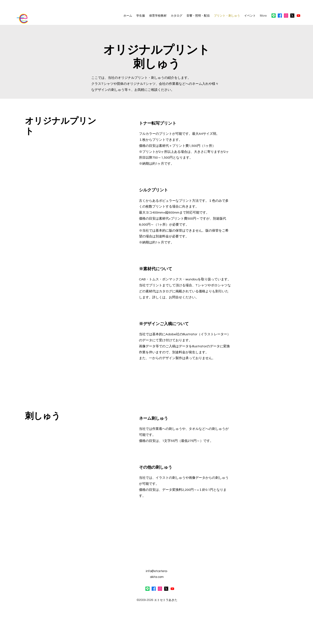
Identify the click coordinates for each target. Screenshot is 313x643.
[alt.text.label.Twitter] (166, 589)
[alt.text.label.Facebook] (280, 15)
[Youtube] (298, 15)
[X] (292, 15)
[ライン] (274, 15)
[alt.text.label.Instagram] (286, 15)
